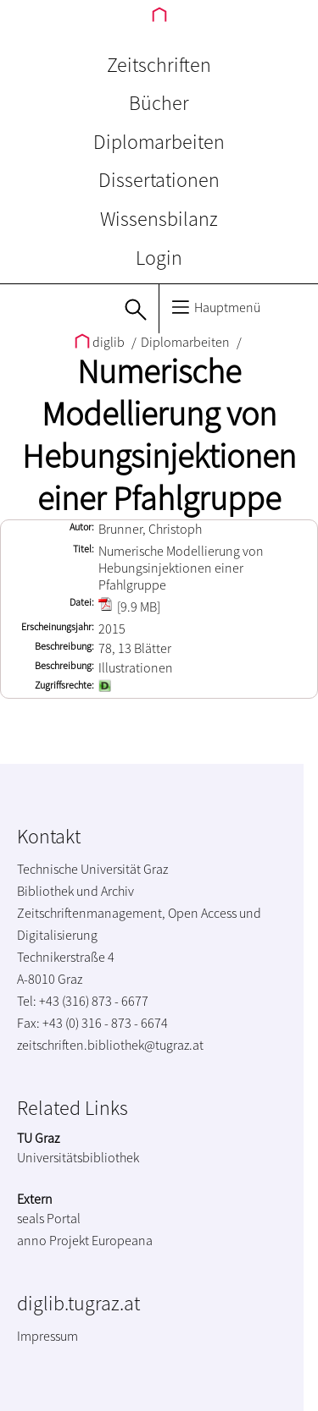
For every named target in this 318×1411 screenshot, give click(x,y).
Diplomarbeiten (159, 142)
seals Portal (49, 1218)
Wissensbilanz (159, 219)
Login (159, 257)
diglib (101, 341)
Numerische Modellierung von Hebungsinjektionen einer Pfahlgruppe (159, 434)
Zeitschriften (159, 65)
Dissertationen (159, 180)
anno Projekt (53, 1240)
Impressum (47, 1335)
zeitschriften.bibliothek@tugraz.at (110, 1044)
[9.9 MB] (129, 606)
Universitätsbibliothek (78, 1157)
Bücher (159, 103)
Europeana (122, 1240)
